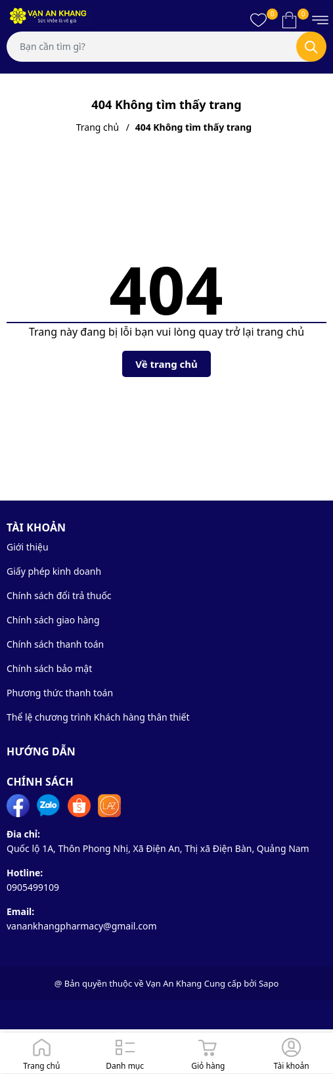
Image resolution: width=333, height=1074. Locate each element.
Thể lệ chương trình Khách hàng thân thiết (98, 717)
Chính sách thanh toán (55, 644)
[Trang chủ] (41, 1053)
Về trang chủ (166, 363)
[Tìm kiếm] (311, 47)
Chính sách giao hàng (53, 620)
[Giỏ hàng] (208, 1053)
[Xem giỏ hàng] (289, 19)
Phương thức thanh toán (60, 692)
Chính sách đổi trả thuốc (59, 595)
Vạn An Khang (174, 983)
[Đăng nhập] (291, 1053)
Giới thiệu (28, 547)
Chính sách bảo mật (49, 668)
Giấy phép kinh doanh (54, 571)
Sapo (268, 983)
